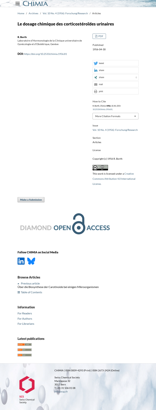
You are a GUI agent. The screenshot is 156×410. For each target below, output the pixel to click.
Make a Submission (31, 199)
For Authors (25, 318)
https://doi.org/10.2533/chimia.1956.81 (45, 53)
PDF (100, 36)
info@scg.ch (61, 391)
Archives (33, 13)
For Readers (25, 313)
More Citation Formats (107, 116)
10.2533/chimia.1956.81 (102, 109)
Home (21, 13)
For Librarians (26, 323)
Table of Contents (31, 292)
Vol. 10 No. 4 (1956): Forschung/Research (65, 13)
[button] (115, 63)
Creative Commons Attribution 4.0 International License (114, 178)
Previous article (30, 283)
